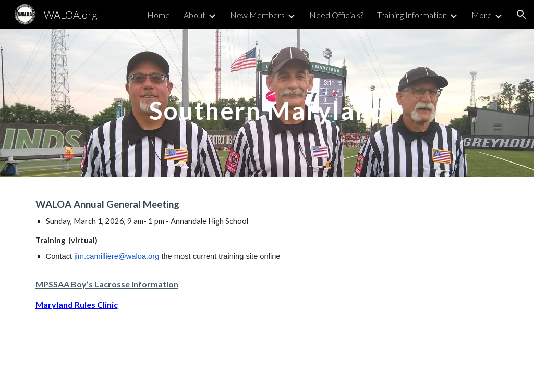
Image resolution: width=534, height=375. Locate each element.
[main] (267, 103)
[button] (521, 14)
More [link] (481, 15)
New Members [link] (257, 15)
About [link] (194, 15)
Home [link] (158, 15)
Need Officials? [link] (336, 15)
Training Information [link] (412, 15)
